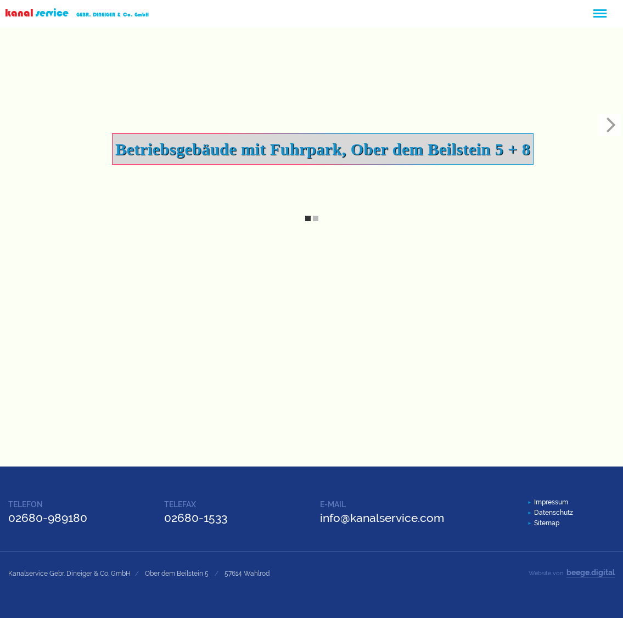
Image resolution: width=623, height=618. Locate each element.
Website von (572, 572)
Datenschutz (553, 512)
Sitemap (546, 523)
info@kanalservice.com (382, 518)
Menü (599, 8)
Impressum (551, 502)
